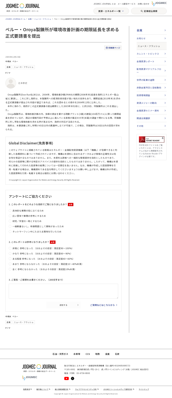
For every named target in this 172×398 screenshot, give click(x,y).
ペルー (15, 61)
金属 (30, 19)
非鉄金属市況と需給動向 (149, 87)
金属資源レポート (146, 61)
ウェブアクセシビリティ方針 (87, 389)
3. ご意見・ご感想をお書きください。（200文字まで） (36, 279)
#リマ (7, 72)
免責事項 (27, 389)
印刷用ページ (112, 47)
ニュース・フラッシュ (42, 19)
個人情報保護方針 (63, 389)
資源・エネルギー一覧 (109, 11)
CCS (88, 354)
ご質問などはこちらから (102, 305)
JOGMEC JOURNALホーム (15, 19)
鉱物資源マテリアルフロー (149, 70)
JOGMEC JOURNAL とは (105, 3)
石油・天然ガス (60, 354)
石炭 (117, 354)
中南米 (8, 61)
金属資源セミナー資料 (148, 110)
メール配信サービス (126, 3)
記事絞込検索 (150, 11)
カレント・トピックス (148, 53)
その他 (140, 125)
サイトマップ (144, 389)
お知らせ (141, 38)
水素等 (77, 354)
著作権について (43, 389)
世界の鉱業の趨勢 (146, 79)
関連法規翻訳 (143, 118)
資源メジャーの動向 (147, 102)
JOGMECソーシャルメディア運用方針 (118, 389)
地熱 (97, 354)
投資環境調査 (143, 95)
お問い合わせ (143, 3)
